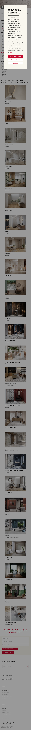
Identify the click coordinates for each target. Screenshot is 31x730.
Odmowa (15, 63)
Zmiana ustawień (15, 59)
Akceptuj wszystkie (15, 56)
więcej (11, 52)
